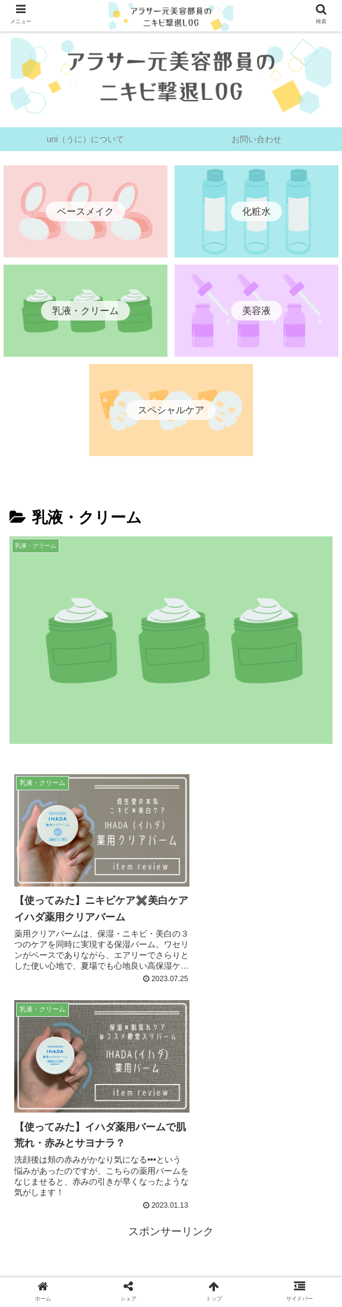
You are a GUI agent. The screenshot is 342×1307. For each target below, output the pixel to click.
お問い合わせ (278, 1269)
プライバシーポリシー (171, 1269)
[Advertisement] (171, 1081)
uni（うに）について (63, 1269)
